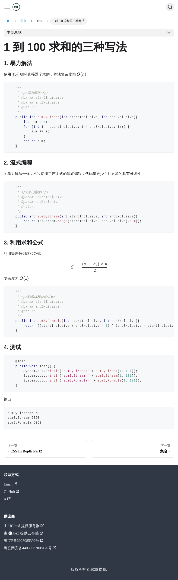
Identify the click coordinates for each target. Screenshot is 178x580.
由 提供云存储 (23, 533)
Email (10, 484)
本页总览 (14, 32)
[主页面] (8, 21)
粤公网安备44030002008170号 (30, 548)
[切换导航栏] (7, 6)
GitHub (11, 492)
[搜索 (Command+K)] (170, 7)
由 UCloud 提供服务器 (24, 526)
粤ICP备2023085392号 (23, 541)
